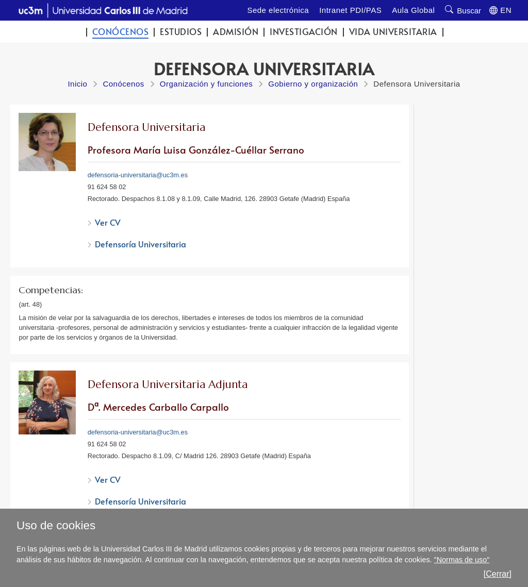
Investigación (304, 32)
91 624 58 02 (107, 187)
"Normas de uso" (462, 560)
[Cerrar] (498, 573)
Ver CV (108, 222)
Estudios (181, 32)
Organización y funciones (206, 83)
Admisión (235, 32)
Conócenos (120, 32)
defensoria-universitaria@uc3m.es (138, 175)
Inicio (77, 83)
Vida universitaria (393, 32)
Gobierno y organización (313, 83)
